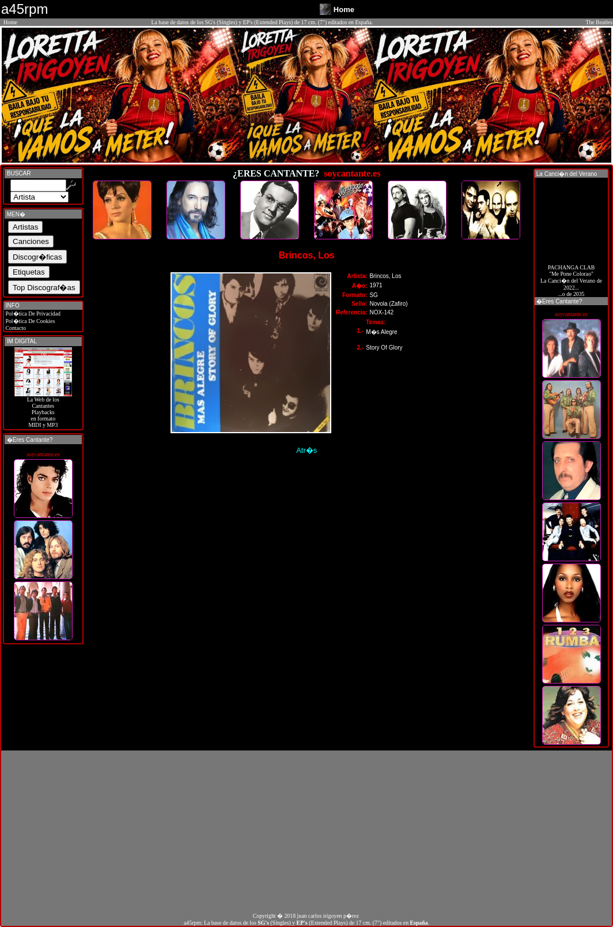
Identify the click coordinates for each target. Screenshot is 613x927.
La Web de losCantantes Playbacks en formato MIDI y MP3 (43, 409)
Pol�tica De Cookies (29, 321)
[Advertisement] (306, 831)
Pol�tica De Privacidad (32, 313)
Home (10, 22)
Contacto (15, 328)
